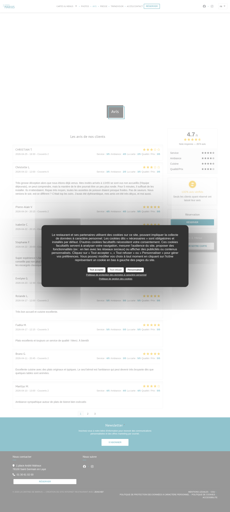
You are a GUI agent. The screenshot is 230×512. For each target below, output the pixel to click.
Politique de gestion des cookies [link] (115, 278)
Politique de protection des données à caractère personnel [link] (116, 274)
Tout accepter (96, 269)
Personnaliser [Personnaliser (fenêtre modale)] (135, 269)
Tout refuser (115, 269)
